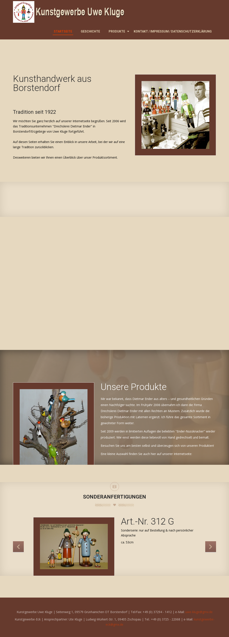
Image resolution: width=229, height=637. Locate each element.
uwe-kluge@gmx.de (199, 616)
